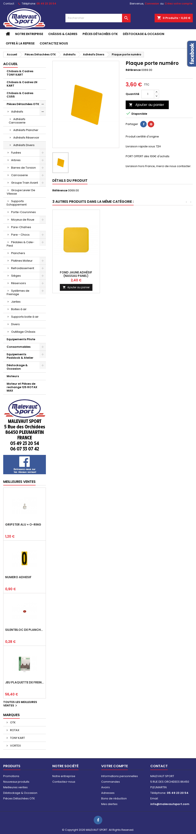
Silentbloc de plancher (24, 629)
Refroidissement (22, 268)
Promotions (11, 776)
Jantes (16, 302)
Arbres (16, 160)
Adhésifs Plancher (25, 130)
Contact (8, 3)
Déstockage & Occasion (143, 34)
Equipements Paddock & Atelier (20, 356)
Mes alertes (109, 804)
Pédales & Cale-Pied (20, 244)
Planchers (18, 253)
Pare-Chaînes (21, 227)
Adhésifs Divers (24, 145)
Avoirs (105, 787)
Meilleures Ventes (19, 481)
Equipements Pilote (21, 339)
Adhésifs (17, 112)
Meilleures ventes (15, 787)
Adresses (108, 793)
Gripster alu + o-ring (23, 524)
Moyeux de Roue (22, 220)
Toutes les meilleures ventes (20, 704)
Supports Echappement (17, 203)
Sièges (16, 276)
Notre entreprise (29, 34)
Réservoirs (18, 283)
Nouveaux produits (16, 782)
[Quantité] (147, 94)
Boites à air (19, 309)
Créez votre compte (178, 3)
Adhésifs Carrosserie (17, 121)
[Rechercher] (98, 18)
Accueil (10, 63)
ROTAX (14, 730)
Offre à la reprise (20, 43)
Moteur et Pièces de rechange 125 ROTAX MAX (22, 387)
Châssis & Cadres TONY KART (20, 73)
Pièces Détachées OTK (100, 34)
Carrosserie (19, 175)
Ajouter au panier (146, 104)
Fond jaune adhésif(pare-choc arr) (123, 274)
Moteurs (13, 376)
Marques (11, 714)
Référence (133, 70)
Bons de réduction (114, 798)
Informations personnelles (119, 776)
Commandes (110, 782)
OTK (12, 722)
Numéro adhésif (18, 577)
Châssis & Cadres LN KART (22, 84)
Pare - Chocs (20, 235)
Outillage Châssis (23, 332)
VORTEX (15, 746)
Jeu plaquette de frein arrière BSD (24, 682)
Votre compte (114, 766)
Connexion (152, 3)
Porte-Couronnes (23, 212)
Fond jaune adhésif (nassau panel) (171, 274)
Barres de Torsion (23, 168)
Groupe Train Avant (24, 183)
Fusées (16, 153)
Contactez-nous (63, 782)
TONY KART (17, 738)
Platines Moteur (22, 261)
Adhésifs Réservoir (26, 138)
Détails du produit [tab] (69, 180)
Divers (15, 324)
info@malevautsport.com (169, 804)
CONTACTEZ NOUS (54, 43)
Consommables (18, 347)
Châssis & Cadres (62, 34)
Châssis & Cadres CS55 (20, 95)
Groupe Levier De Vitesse (21, 192)
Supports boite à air (25, 317)
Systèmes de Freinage (18, 292)
